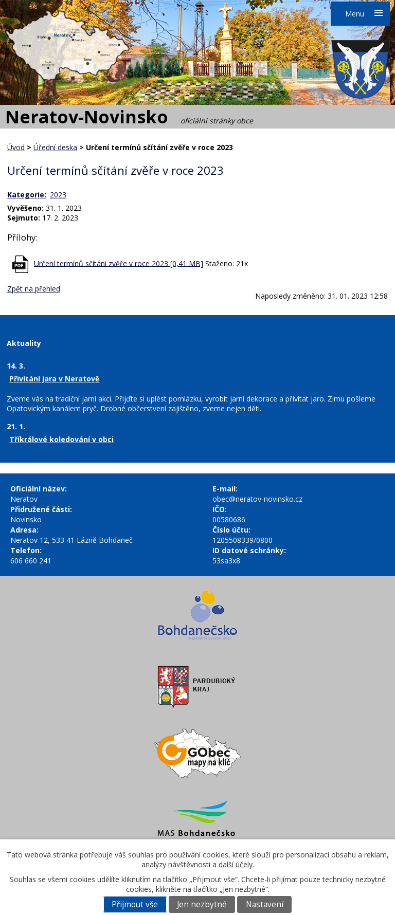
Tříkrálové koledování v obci (61, 439)
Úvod (16, 147)
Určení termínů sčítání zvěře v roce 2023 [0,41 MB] (118, 263)
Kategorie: (26, 194)
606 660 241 (30, 560)
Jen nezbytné (202, 904)
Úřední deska (55, 147)
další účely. (236, 864)
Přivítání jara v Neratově (54, 378)
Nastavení (264, 904)
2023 (58, 194)
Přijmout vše (135, 904)
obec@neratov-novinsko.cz (257, 499)
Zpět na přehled (33, 289)
